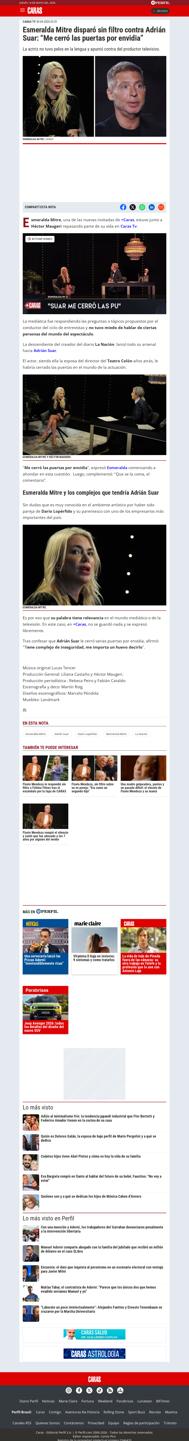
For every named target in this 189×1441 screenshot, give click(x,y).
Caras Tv (128, 226)
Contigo (55, 1412)
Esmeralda (117, 467)
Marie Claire (68, 1401)
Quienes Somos (47, 1423)
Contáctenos (74, 1423)
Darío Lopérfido (87, 734)
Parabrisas (125, 1401)
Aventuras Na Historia (82, 1412)
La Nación (141, 734)
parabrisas (45, 991)
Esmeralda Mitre (36, 734)
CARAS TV (29, 22)
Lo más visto (38, 1107)
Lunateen (144, 1401)
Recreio (155, 1412)
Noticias (48, 1401)
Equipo (113, 1423)
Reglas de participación (141, 1423)
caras (143, 924)
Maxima (171, 1412)
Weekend (105, 1401)
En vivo (160, 11)
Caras (40, 1412)
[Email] (161, 207)
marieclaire (94, 924)
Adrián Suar (45, 350)
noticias (45, 924)
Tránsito (170, 1423)
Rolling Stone (114, 1412)
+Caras (127, 219)
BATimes (163, 1401)
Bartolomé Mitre (116, 734)
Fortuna (88, 1401)
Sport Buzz (136, 1412)
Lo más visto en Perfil (48, 1218)
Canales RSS (22, 1423)
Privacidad (96, 1423)
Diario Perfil (29, 1401)
